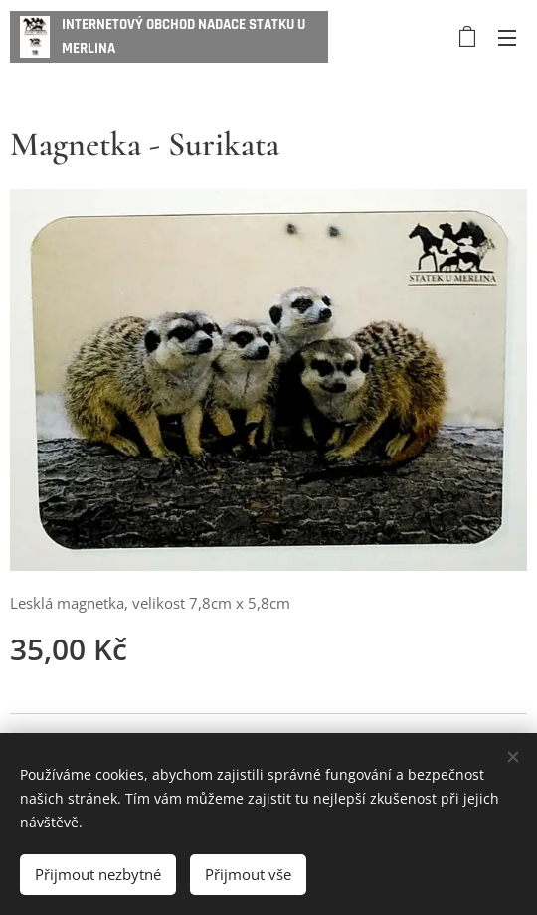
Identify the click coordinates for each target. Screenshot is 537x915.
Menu (507, 38)
